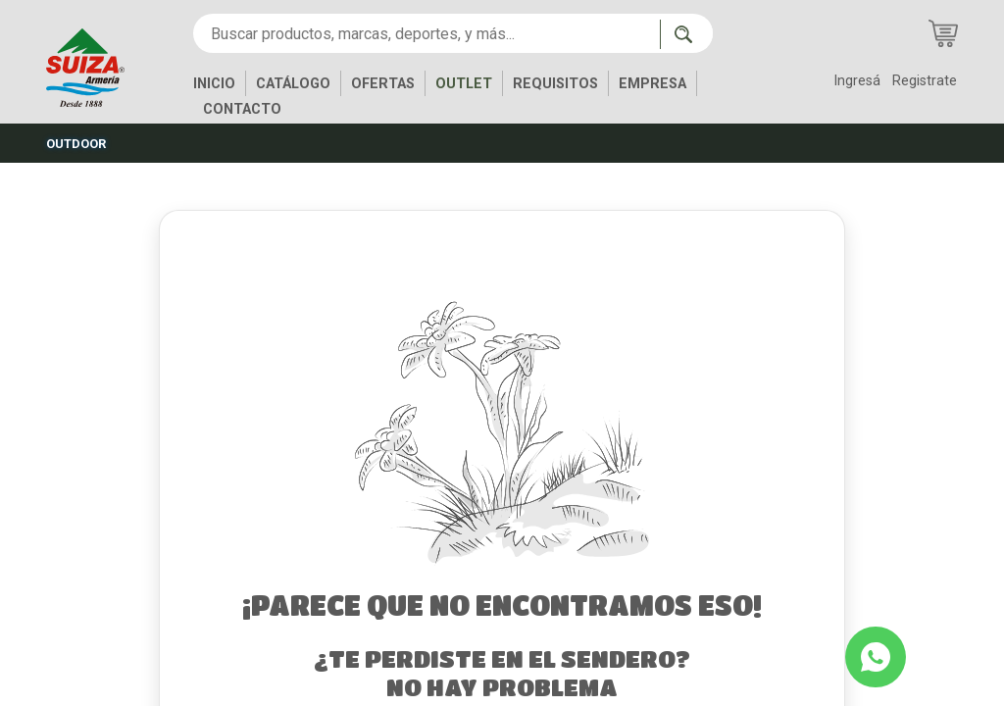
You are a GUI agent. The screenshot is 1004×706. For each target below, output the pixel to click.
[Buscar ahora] (686, 34)
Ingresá (856, 81)
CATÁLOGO (293, 84)
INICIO (214, 84)
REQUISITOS (555, 84)
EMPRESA (652, 84)
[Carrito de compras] (943, 33)
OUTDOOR (76, 143)
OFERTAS (383, 84)
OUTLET (463, 84)
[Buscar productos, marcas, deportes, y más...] (426, 33)
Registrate (924, 81)
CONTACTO (242, 109)
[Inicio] (100, 66)
